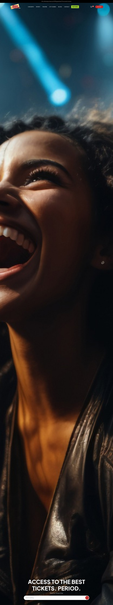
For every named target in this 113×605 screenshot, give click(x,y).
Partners (75, 7)
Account (99, 6)
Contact (66, 7)
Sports (38, 7)
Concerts (31, 7)
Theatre (44, 7)
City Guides (52, 7)
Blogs (60, 7)
